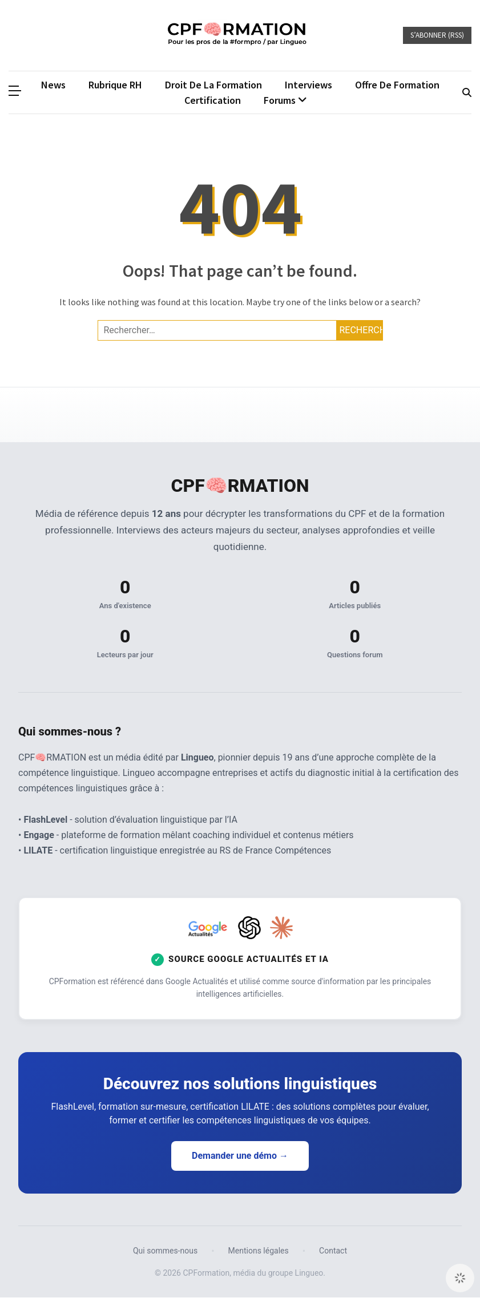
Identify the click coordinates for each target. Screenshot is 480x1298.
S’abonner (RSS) (437, 35)
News (53, 84)
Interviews (308, 84)
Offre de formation (397, 84)
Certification (212, 100)
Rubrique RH (115, 84)
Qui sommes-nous (165, 1251)
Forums (280, 100)
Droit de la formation (213, 84)
